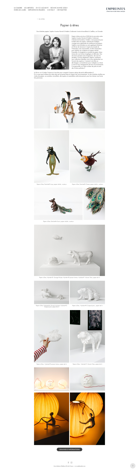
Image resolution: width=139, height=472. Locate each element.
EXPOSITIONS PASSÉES (36, 10)
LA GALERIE (18, 8)
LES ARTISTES (29, 8)
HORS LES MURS (20, 10)
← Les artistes (41, 19)
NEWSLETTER (62, 10)
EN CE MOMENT (42, 8)
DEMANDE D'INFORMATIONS (69, 449)
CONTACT (51, 10)
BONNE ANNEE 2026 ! (59, 8)
